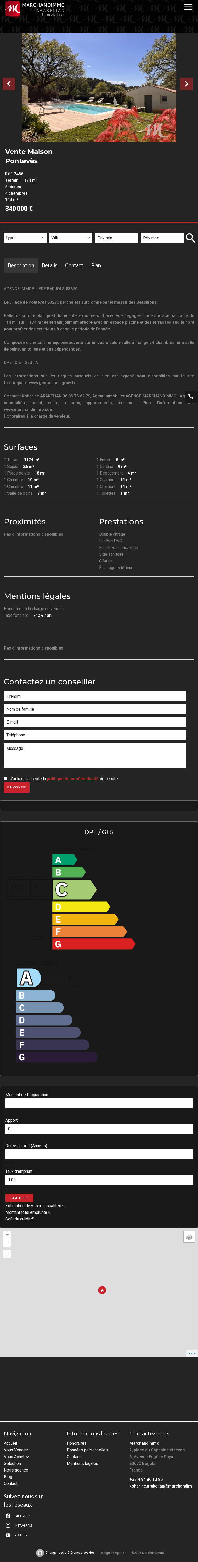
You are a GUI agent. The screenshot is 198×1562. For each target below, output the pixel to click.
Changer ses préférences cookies (70, 1553)
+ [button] (7, 1235)
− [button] (7, 1243)
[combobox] (25, 238)
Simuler (19, 1198)
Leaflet (192, 1353)
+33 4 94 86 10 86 (146, 1479)
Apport (11, 1120)
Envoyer (16, 787)
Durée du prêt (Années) (26, 1145)
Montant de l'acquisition (26, 1094)
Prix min (106, 229)
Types (11, 229)
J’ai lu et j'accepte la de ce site (64, 778)
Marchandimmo (144, 1443)
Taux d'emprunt (18, 1171)
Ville (57, 229)
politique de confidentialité (73, 778)
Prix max (152, 229)
